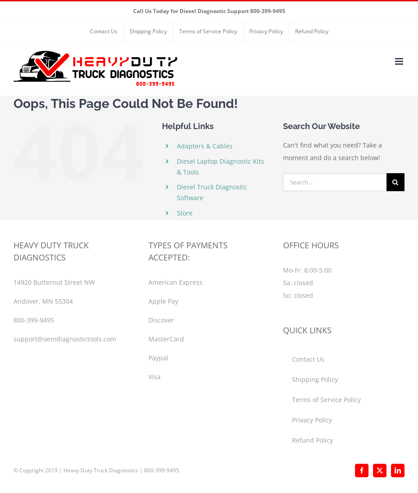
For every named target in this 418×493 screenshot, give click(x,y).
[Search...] (335, 182)
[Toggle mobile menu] (400, 61)
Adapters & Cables (205, 146)
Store (185, 213)
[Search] (396, 182)
